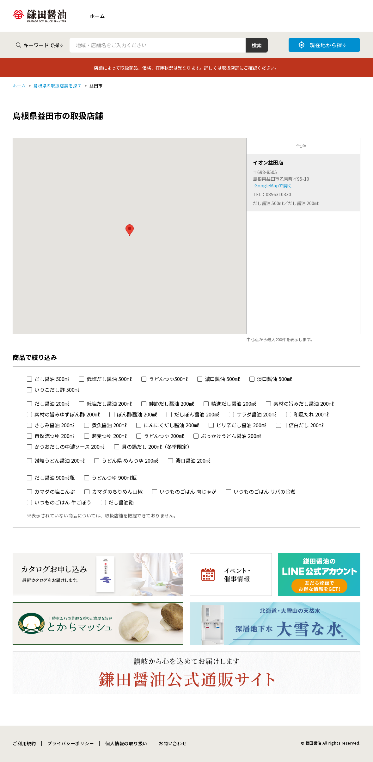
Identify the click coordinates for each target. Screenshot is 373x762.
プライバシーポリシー (70, 743)
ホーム (97, 16)
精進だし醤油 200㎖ (233, 403)
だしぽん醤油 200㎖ (196, 414)
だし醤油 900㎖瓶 (54, 477)
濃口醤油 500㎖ (222, 379)
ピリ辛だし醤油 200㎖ (241, 425)
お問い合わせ (173, 743)
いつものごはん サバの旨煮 (264, 491)
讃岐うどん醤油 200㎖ (59, 460)
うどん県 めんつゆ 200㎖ (130, 460)
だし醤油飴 (121, 502)
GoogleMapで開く (273, 185)
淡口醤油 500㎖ (274, 379)
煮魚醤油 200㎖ (109, 425)
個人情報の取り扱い (126, 743)
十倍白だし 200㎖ (304, 425)
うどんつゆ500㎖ (168, 379)
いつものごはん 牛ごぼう (62, 502)
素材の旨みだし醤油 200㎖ (303, 403)
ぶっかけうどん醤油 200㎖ (231, 436)
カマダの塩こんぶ (54, 491)
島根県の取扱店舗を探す (58, 86)
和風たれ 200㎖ (311, 414)
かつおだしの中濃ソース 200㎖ (69, 446)
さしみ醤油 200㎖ (54, 425)
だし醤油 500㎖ (52, 379)
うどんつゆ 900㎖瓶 (114, 477)
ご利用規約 (24, 743)
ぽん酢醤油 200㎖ (137, 414)
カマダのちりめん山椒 (117, 491)
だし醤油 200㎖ (52, 403)
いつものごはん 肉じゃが (188, 491)
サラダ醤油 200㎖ (256, 414)
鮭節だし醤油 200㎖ (171, 403)
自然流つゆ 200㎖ (54, 436)
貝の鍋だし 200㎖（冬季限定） (157, 446)
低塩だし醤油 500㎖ (109, 379)
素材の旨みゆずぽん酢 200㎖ (67, 414)
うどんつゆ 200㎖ (164, 436)
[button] (129, 230)
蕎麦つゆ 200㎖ (109, 436)
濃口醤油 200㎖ (193, 460)
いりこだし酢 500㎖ (57, 389)
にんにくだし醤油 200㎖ (171, 425)
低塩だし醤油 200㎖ (109, 403)
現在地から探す (322, 45)
